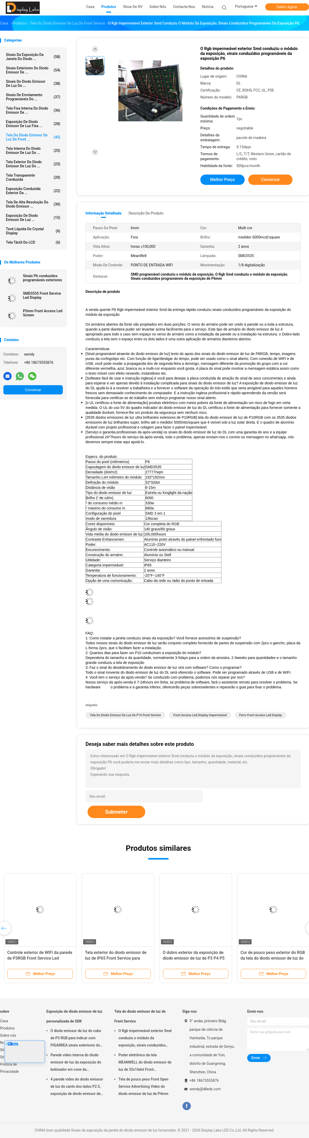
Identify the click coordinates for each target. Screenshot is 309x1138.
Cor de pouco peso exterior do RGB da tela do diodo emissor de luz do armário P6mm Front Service (273, 958)
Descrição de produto (145, 213)
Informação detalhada (103, 213)
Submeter (116, 812)
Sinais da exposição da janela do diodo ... (33, 57)
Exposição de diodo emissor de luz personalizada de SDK (74, 1016)
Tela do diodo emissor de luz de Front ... (33, 137)
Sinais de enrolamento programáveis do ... (33, 97)
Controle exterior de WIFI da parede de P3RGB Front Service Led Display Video (39, 958)
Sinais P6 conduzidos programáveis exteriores (42, 278)
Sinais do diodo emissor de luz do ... (33, 83)
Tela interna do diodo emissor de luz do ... (33, 150)
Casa (4, 1021)
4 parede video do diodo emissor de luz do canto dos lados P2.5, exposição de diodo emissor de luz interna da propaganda (76, 1087)
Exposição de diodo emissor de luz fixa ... (33, 124)
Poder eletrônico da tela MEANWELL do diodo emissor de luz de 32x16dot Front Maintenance (144, 1063)
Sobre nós (8, 1035)
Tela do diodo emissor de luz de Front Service (140, 1016)
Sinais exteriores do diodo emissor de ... (33, 70)
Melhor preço (222, 179)
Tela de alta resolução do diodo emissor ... (33, 204)
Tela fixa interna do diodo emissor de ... (33, 110)
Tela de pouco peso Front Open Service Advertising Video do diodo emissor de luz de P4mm (143, 1086)
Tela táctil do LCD (33, 242)
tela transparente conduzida (33, 177)
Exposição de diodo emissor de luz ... (33, 217)
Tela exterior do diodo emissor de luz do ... (33, 164)
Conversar (33, 390)
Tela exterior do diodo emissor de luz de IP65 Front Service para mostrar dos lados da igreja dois (116, 958)
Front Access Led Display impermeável (200, 715)
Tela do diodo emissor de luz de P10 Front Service (125, 715)
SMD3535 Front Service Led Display (42, 295)
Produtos (7, 1028)
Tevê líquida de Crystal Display (33, 231)
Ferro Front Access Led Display (260, 715)
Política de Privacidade (9, 1068)
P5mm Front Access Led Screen (42, 313)
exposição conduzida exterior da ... (33, 191)
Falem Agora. (287, 7)
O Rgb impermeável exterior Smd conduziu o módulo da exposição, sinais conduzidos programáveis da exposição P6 (144, 1039)
